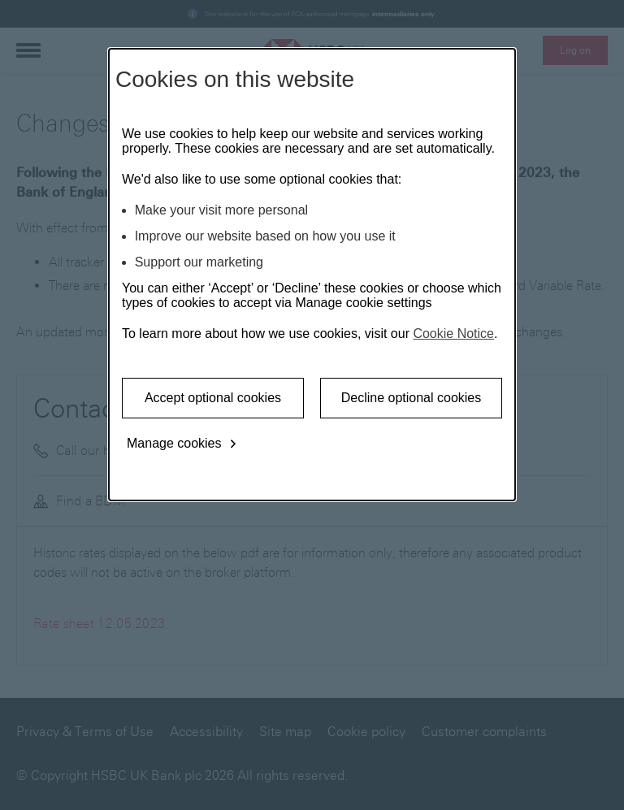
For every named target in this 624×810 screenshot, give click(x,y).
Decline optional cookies (411, 398)
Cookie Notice (453, 333)
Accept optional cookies (213, 398)
